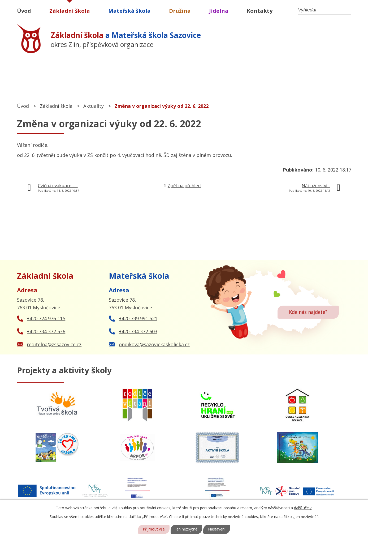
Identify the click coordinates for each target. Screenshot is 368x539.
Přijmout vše (154, 529)
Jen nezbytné (186, 529)
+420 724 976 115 (46, 318)
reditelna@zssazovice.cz (54, 344)
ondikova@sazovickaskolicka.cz (154, 344)
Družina (180, 10)
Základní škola (69, 10)
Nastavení (216, 529)
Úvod (24, 10)
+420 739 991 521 (138, 318)
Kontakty (259, 10)
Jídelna (218, 10)
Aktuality (93, 106)
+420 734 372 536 (46, 331)
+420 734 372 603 (138, 331)
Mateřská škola (129, 10)
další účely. (303, 507)
